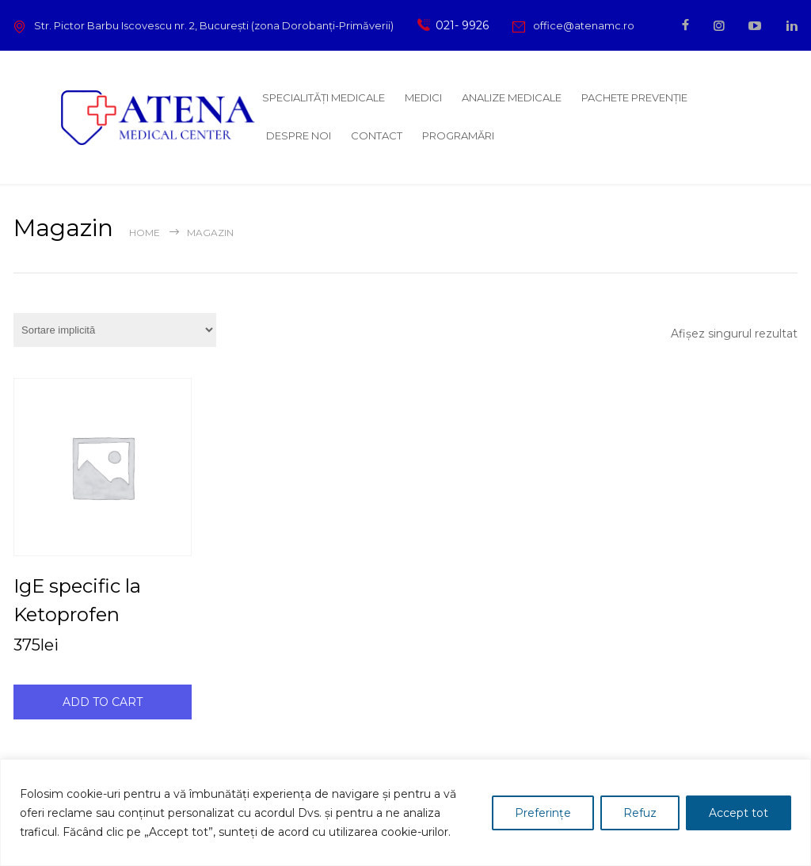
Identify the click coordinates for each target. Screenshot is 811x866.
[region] (405, 812)
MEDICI (423, 97)
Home (144, 232)
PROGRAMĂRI (458, 135)
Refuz (640, 813)
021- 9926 (459, 25)
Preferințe (543, 813)
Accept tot (738, 813)
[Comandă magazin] (114, 330)
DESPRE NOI (298, 135)
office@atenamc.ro (583, 25)
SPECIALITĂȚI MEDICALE (323, 97)
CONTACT (376, 135)
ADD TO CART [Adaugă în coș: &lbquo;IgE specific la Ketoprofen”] (103, 702)
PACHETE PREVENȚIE (634, 97)
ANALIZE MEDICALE (512, 97)
